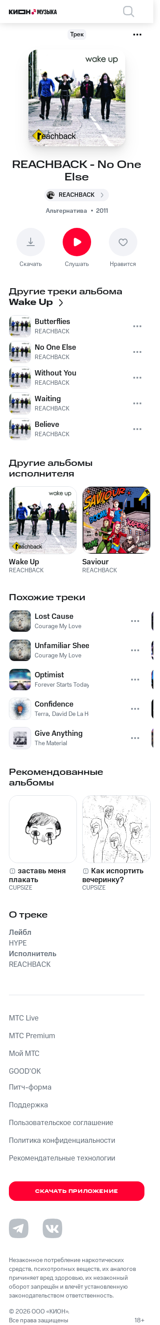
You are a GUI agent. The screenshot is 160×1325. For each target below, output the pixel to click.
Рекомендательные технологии (62, 1158)
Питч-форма (30, 1087)
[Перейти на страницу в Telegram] (18, 1228)
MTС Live (24, 1018)
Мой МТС (24, 1053)
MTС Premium (32, 1036)
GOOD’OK (25, 1071)
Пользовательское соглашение (61, 1123)
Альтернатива (66, 211)
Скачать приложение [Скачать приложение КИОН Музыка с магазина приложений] (76, 1191)
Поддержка (28, 1105)
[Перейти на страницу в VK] (52, 1228)
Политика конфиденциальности (62, 1140)
